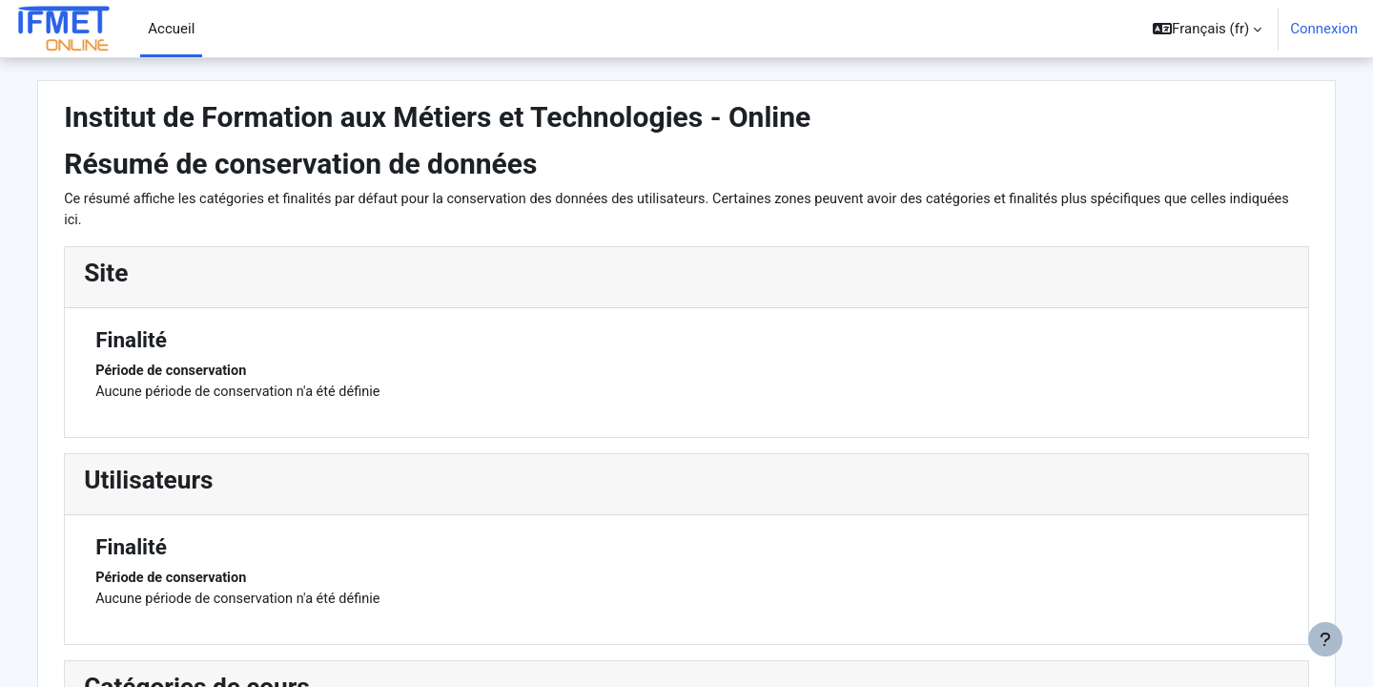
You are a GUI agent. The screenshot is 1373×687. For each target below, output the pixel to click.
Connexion (1324, 28)
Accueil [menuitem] (171, 28)
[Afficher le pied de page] (1325, 639)
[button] (1207, 28)
